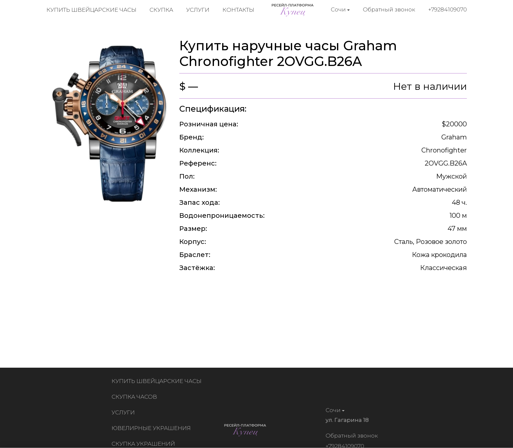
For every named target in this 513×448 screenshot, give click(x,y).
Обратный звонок (389, 9)
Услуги (197, 10)
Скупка (161, 10)
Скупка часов (135, 396)
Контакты (238, 10)
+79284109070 (447, 9)
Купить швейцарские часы (91, 10)
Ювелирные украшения (152, 428)
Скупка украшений (144, 443)
